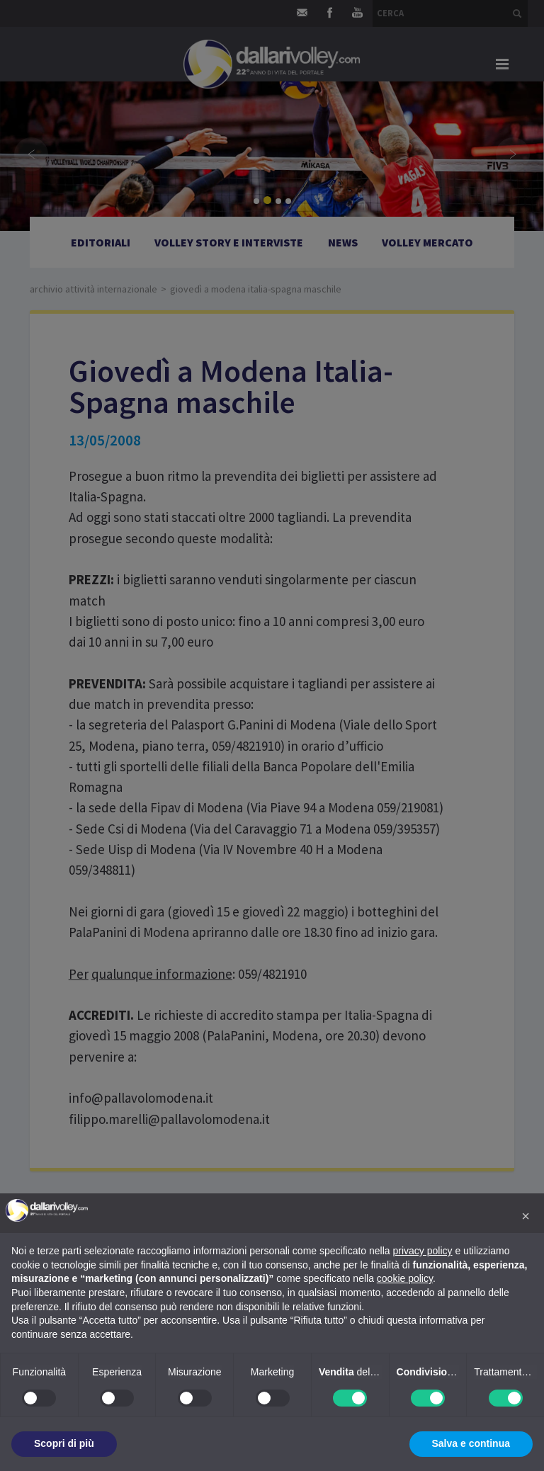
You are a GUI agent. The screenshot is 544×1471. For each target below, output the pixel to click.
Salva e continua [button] (471, 1443)
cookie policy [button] (405, 1278)
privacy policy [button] (423, 1250)
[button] (525, 1216)
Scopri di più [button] (64, 1443)
